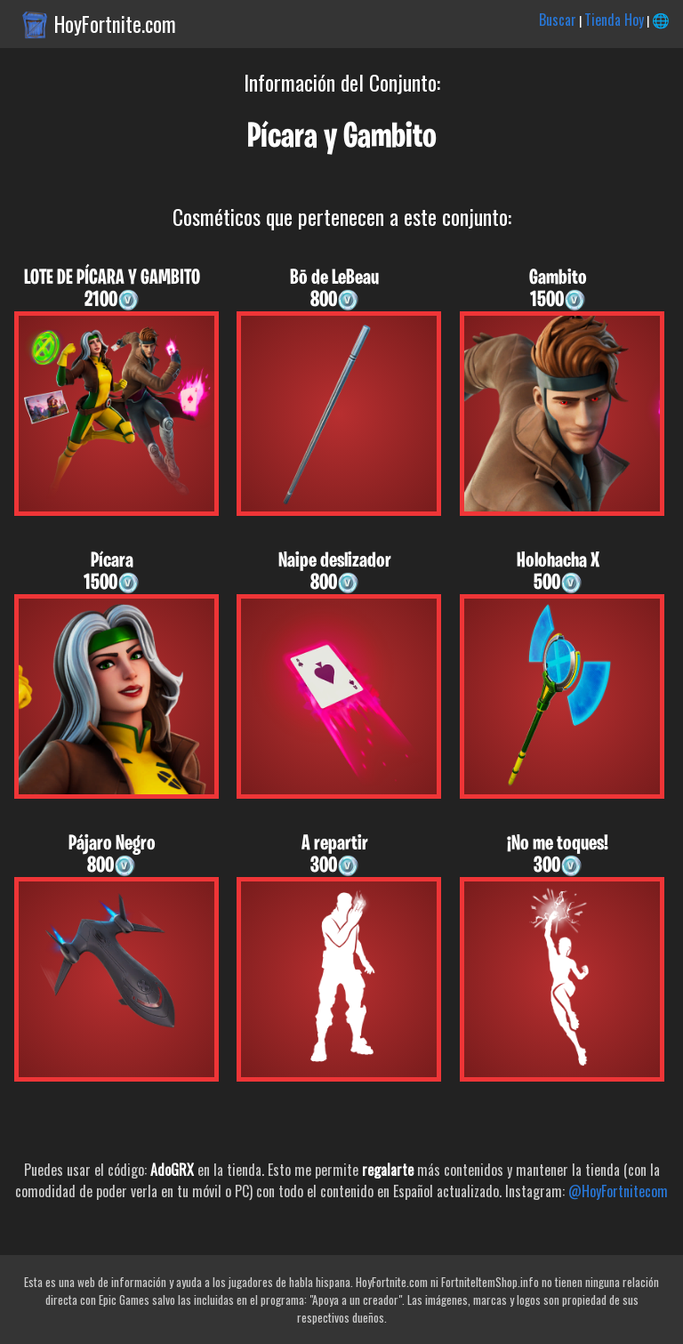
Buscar (557, 19)
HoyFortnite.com (115, 24)
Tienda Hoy (614, 19)
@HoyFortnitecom (618, 1191)
